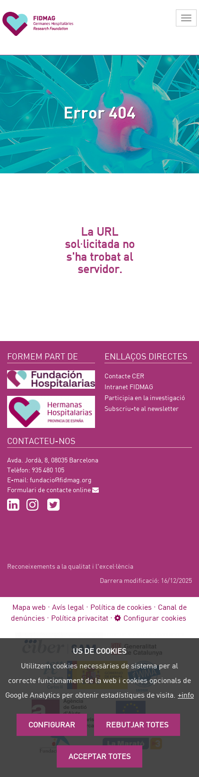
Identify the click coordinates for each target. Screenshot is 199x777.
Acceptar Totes (99, 755)
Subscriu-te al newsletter (141, 408)
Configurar (51, 724)
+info (186, 694)
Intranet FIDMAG (128, 387)
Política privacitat (79, 617)
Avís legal (68, 606)
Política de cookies (121, 606)
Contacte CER (124, 376)
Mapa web (29, 606)
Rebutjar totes (137, 724)
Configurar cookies (150, 617)
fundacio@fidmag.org (61, 480)
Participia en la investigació (144, 397)
